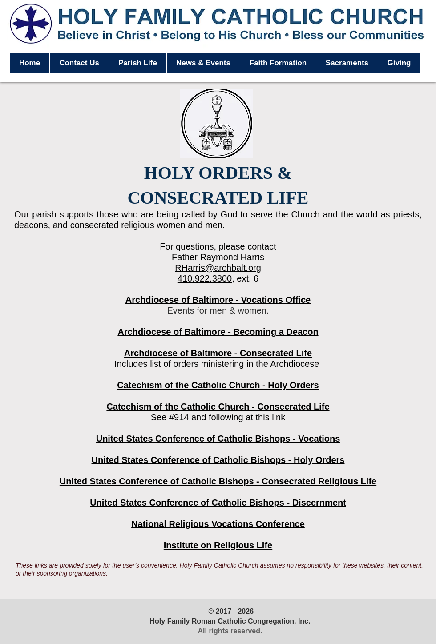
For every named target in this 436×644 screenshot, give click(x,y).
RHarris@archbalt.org (218, 268)
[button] (137, 63)
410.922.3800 (205, 278)
